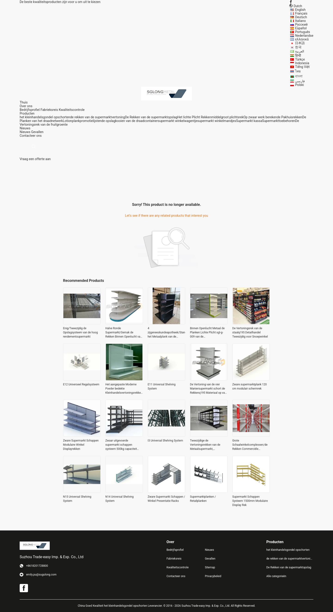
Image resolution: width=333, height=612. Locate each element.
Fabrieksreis (49, 110)
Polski (299, 85)
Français (301, 13)
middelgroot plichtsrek (227, 117)
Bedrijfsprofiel (30, 110)
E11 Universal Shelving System (162, 386)
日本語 (300, 43)
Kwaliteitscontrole (72, 110)
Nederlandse (304, 35)
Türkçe (300, 59)
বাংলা (298, 76)
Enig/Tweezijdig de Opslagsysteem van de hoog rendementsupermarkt (80, 332)
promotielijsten (90, 121)
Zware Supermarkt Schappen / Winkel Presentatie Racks (166, 498)
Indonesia (302, 63)
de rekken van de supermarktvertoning (97, 117)
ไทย (298, 71)
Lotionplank (71, 121)
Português (302, 32)
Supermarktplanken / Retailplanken (203, 498)
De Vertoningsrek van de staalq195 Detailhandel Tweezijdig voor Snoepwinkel (250, 332)
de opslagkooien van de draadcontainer (129, 121)
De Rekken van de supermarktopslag (151, 117)
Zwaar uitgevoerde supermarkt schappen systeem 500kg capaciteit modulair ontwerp (121, 445)
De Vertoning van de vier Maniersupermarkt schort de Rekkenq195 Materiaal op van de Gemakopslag (208, 389)
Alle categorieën (276, 576)
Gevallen (37, 132)
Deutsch (301, 17)
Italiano (300, 21)
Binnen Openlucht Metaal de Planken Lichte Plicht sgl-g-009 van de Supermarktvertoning (207, 333)
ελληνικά (301, 39)
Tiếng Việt (302, 67)
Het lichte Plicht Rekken (194, 117)
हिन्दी (298, 55)
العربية (299, 51)
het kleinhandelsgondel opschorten (45, 117)
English (300, 10)
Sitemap (210, 567)
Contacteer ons (175, 576)
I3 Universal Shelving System (165, 440)
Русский (301, 24)
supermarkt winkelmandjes (216, 121)
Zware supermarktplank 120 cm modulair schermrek (249, 386)
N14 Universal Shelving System (119, 498)
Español (301, 28)
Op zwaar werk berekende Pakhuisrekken (273, 117)
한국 (298, 47)
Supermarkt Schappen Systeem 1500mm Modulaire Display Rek (250, 501)
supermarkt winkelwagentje (177, 121)
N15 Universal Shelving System (77, 498)
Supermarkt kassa (249, 121)
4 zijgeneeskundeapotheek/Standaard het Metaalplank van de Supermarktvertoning (166, 333)
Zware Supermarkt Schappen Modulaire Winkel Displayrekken (81, 445)
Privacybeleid (213, 576)
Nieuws (25, 132)
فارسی (300, 81)
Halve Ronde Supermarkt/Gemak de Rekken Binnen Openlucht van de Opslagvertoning (123, 333)
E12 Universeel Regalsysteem (81, 384)
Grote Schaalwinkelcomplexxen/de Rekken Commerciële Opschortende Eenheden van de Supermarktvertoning (250, 445)
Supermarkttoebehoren (278, 121)
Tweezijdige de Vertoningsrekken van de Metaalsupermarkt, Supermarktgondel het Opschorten (205, 445)
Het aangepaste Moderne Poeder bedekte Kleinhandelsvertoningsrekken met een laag (123, 389)
